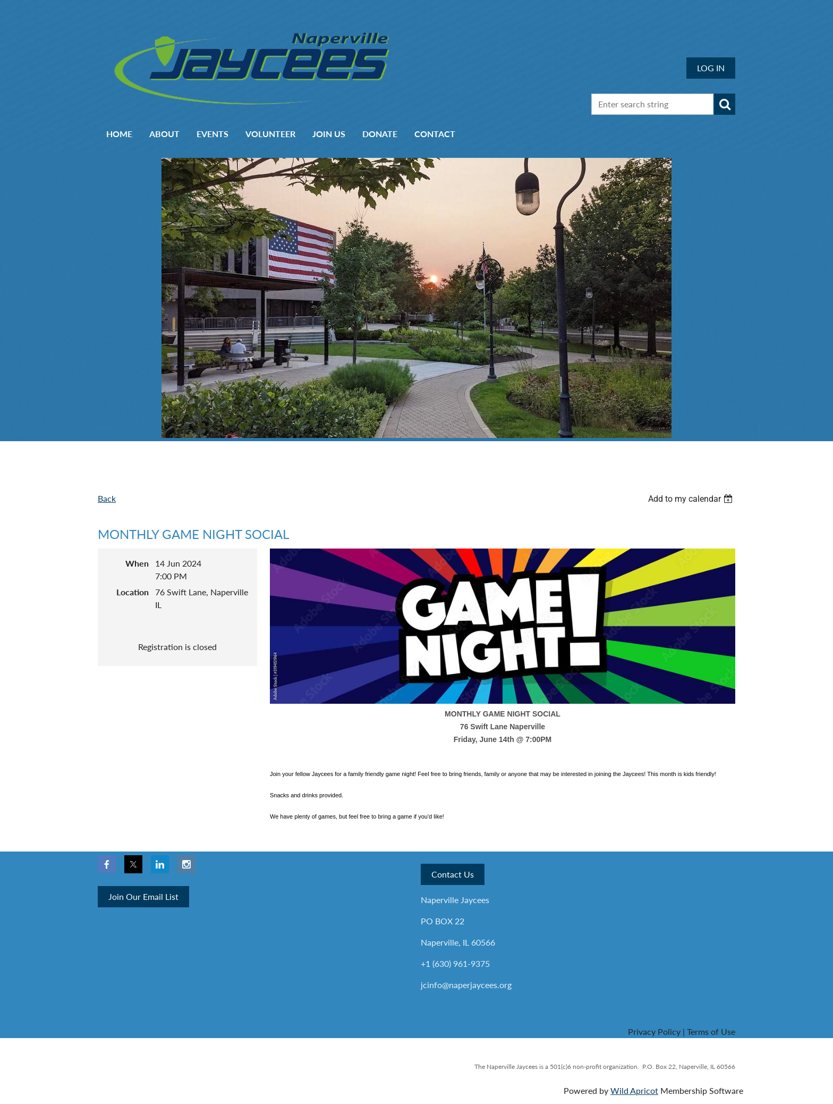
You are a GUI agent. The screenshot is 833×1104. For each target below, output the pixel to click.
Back (107, 498)
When (137, 563)
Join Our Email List (143, 896)
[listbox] (691, 498)
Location (132, 592)
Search (724, 104)
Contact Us (452, 874)
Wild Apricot (634, 1090)
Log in (711, 68)
